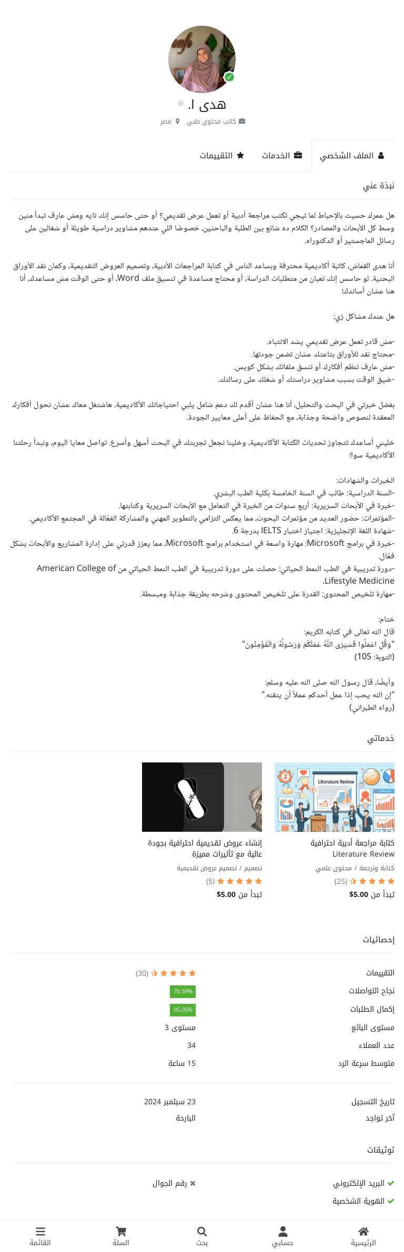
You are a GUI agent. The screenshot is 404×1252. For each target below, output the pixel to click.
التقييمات (222, 155)
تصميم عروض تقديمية (207, 868)
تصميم (253, 868)
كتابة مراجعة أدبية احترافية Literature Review (352, 848)
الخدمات (282, 155)
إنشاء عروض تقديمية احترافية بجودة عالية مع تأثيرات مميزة (205, 848)
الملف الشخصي (353, 155)
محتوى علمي (334, 868)
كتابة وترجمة (377, 868)
